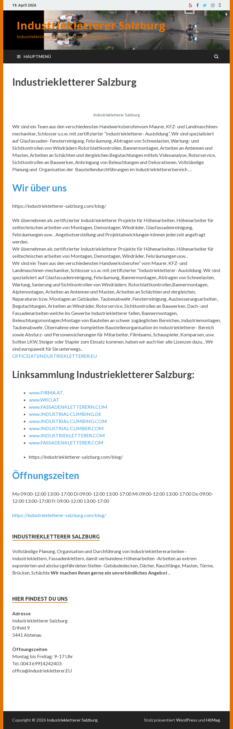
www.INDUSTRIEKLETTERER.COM (67, 435)
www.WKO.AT (44, 399)
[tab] (116, 196)
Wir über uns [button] (39, 187)
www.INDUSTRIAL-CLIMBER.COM (66, 428)
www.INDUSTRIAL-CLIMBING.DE (65, 414)
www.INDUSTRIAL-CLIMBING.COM (68, 421)
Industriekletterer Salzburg (91, 25)
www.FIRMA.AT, (46, 392)
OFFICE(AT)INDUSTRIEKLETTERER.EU (54, 356)
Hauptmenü (37, 56)
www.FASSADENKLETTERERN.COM (68, 407)
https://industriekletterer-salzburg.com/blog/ (59, 515)
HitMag (213, 719)
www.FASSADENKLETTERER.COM (66, 442)
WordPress (186, 719)
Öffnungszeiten (45, 475)
